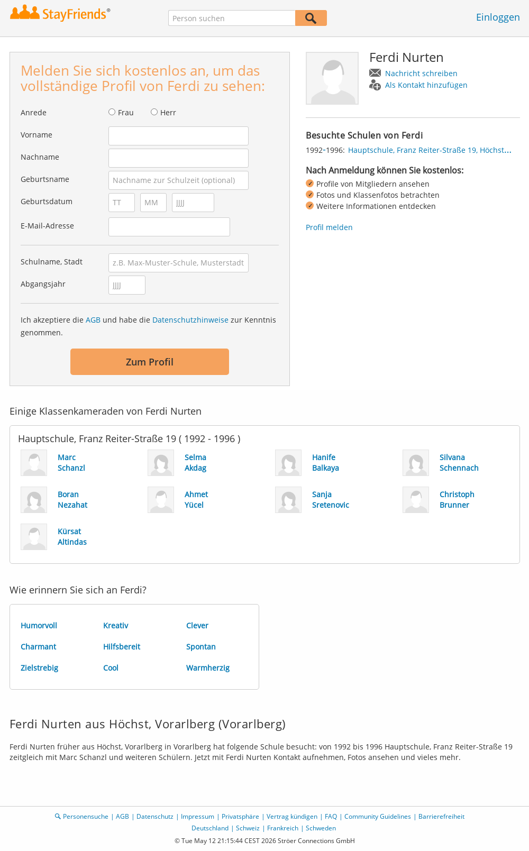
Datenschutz (155, 816)
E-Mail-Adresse (47, 226)
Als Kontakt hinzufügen (426, 85)
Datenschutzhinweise (190, 320)
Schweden (321, 827)
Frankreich (282, 827)
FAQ (331, 816)
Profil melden (329, 227)
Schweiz (248, 827)
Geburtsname (45, 179)
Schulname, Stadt (52, 262)
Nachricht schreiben (421, 73)
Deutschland (210, 827)
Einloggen (498, 17)
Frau (126, 112)
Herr (168, 112)
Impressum (197, 816)
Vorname (36, 135)
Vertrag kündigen (292, 816)
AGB (93, 320)
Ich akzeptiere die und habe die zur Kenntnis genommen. (148, 326)
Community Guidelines (377, 816)
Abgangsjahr (43, 284)
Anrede (34, 112)
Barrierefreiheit (441, 816)
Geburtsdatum (46, 201)
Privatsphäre (240, 816)
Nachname (40, 157)
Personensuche (85, 816)
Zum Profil (150, 361)
